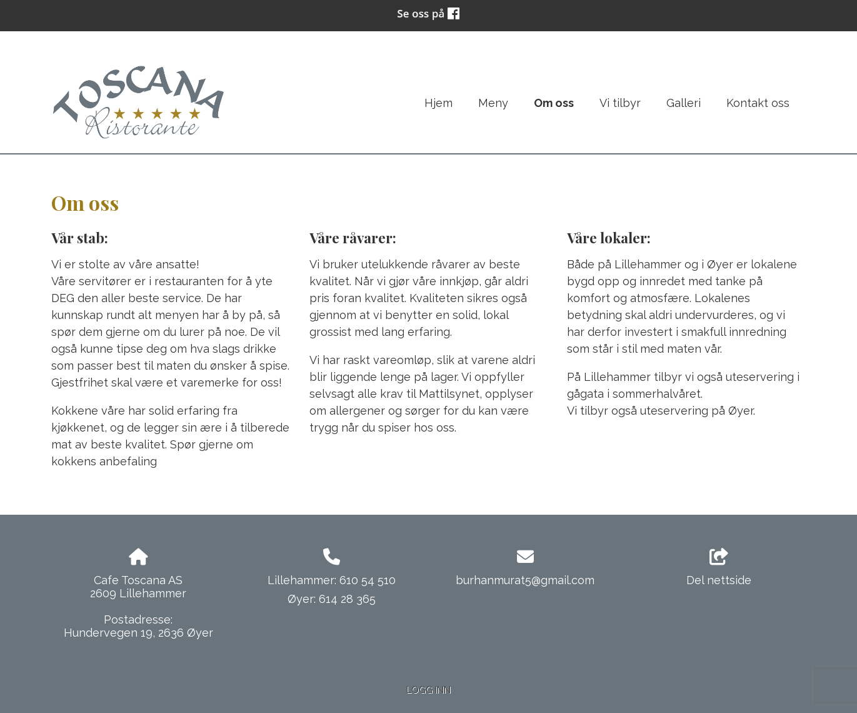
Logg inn (428, 689)
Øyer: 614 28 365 (332, 598)
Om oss (554, 102)
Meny (493, 102)
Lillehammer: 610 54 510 (332, 580)
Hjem (438, 102)
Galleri (683, 102)
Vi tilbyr (620, 102)
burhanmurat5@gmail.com (525, 580)
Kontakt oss (757, 102)
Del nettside (718, 568)
